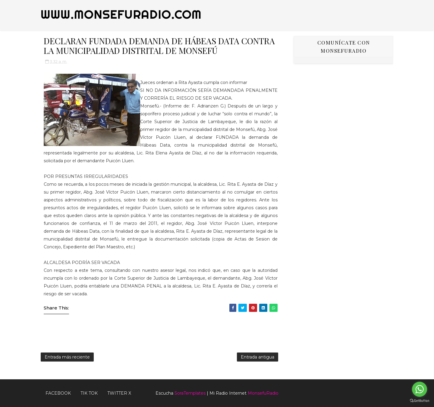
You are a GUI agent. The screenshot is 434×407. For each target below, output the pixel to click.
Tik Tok (89, 393)
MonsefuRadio (263, 393)
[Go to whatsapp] (419, 389)
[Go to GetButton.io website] (419, 401)
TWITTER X (119, 393)
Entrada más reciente (67, 357)
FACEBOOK (58, 393)
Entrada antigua (257, 357)
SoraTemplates (190, 393)
